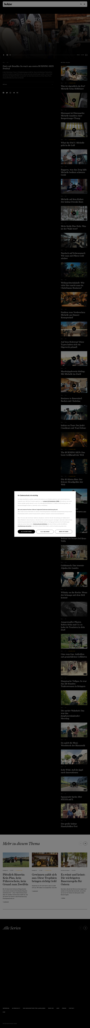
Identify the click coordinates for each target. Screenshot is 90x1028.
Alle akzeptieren (26, 531)
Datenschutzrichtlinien (40, 524)
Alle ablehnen (45, 531)
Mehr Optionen (63, 531)
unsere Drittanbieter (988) (51, 501)
